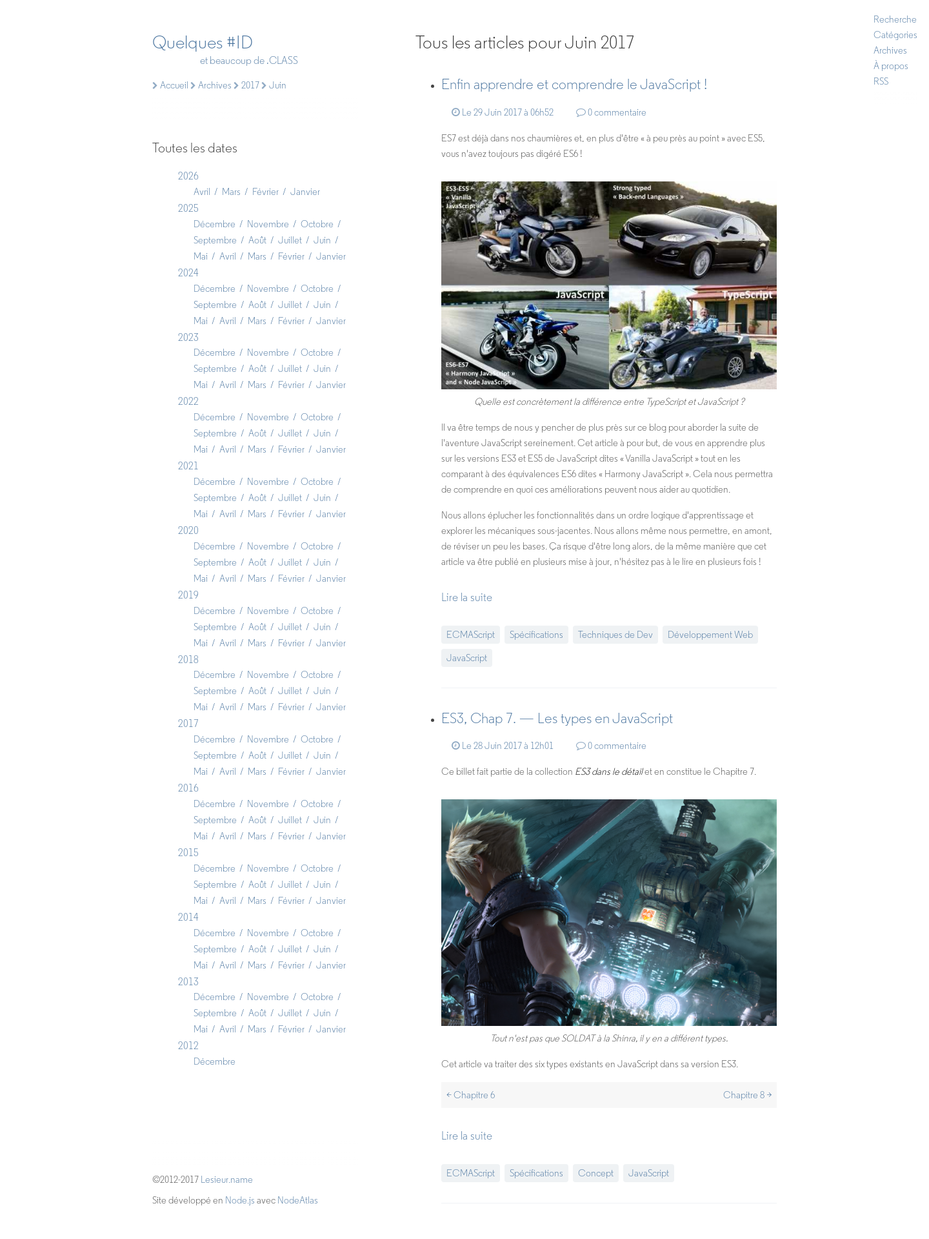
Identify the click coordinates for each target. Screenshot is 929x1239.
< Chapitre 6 (470, 1095)
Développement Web (710, 634)
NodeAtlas (297, 1200)
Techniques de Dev (615, 634)
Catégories (895, 35)
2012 (188, 1045)
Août (257, 240)
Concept (596, 1173)
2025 (188, 208)
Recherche (895, 19)
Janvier (305, 192)
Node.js (240, 1200)
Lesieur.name (227, 1179)
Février (265, 192)
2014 (188, 917)
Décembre (214, 224)
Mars (231, 192)
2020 (188, 530)
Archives (890, 50)
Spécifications (536, 634)
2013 (188, 982)
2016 (188, 788)
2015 (188, 852)
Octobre (317, 224)
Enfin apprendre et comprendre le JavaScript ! (574, 84)
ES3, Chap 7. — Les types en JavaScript (557, 718)
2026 (188, 176)
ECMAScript (470, 634)
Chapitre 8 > (747, 1095)
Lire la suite (466, 597)
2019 (188, 595)
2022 (188, 401)
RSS (881, 81)
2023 (188, 337)
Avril (202, 192)
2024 (188, 273)
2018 (188, 659)
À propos (891, 66)
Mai (201, 256)
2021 (188, 466)
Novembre (268, 224)
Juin (322, 240)
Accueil (170, 85)
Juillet (290, 240)
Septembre (215, 240)
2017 (188, 723)
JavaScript (466, 658)
